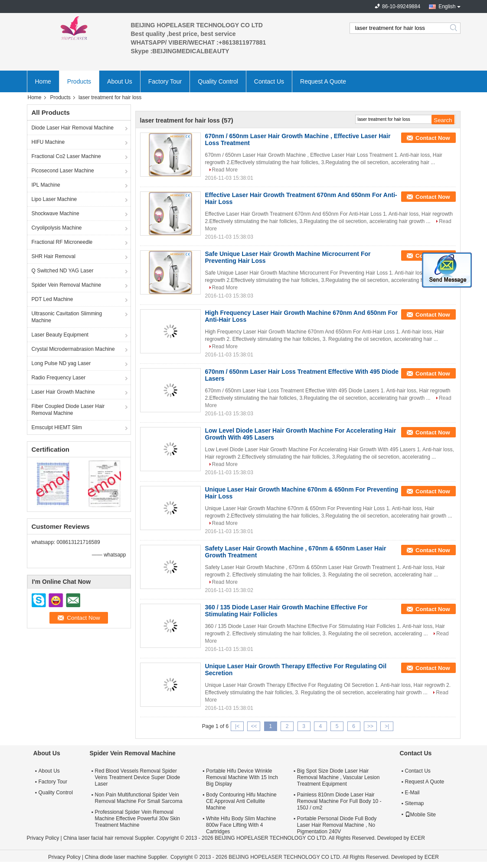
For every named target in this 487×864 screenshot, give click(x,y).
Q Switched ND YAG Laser (63, 271)
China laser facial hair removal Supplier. (110, 838)
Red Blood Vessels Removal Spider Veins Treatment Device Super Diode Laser (137, 777)
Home (43, 81)
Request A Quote (323, 81)
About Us (119, 81)
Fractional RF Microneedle (62, 242)
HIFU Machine (48, 142)
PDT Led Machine (52, 299)
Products (79, 81)
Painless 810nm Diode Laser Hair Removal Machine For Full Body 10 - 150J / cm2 (339, 801)
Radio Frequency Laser (59, 378)
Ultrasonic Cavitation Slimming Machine (67, 317)
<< (254, 726)
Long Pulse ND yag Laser (61, 363)
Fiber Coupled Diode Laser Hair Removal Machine (68, 409)
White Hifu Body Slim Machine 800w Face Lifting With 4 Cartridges (241, 825)
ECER (418, 838)
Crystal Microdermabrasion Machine (73, 349)
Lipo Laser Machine (54, 199)
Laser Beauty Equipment (60, 335)
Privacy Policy (43, 838)
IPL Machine (46, 185)
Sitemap (414, 803)
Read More (225, 170)
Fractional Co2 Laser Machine (66, 156)
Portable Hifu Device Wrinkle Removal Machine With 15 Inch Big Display (242, 777)
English (446, 6)
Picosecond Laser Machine (63, 171)
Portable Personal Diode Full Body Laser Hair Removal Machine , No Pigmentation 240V (336, 825)
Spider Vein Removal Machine (66, 285)
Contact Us (269, 81)
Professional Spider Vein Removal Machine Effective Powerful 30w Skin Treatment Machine (137, 818)
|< (237, 726)
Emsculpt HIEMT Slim (57, 427)
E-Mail (412, 793)
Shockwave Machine (55, 213)
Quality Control (218, 81)
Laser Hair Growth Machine (63, 392)
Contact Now (432, 138)
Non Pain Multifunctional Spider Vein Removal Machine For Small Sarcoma (139, 798)
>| (387, 726)
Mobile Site (420, 815)
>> (370, 726)
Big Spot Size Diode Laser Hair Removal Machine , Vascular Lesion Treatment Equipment (338, 777)
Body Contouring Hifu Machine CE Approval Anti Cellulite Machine (241, 801)
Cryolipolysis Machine (57, 228)
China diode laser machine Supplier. (127, 857)
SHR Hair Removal (53, 256)
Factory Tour (165, 81)
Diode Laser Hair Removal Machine (73, 128)
